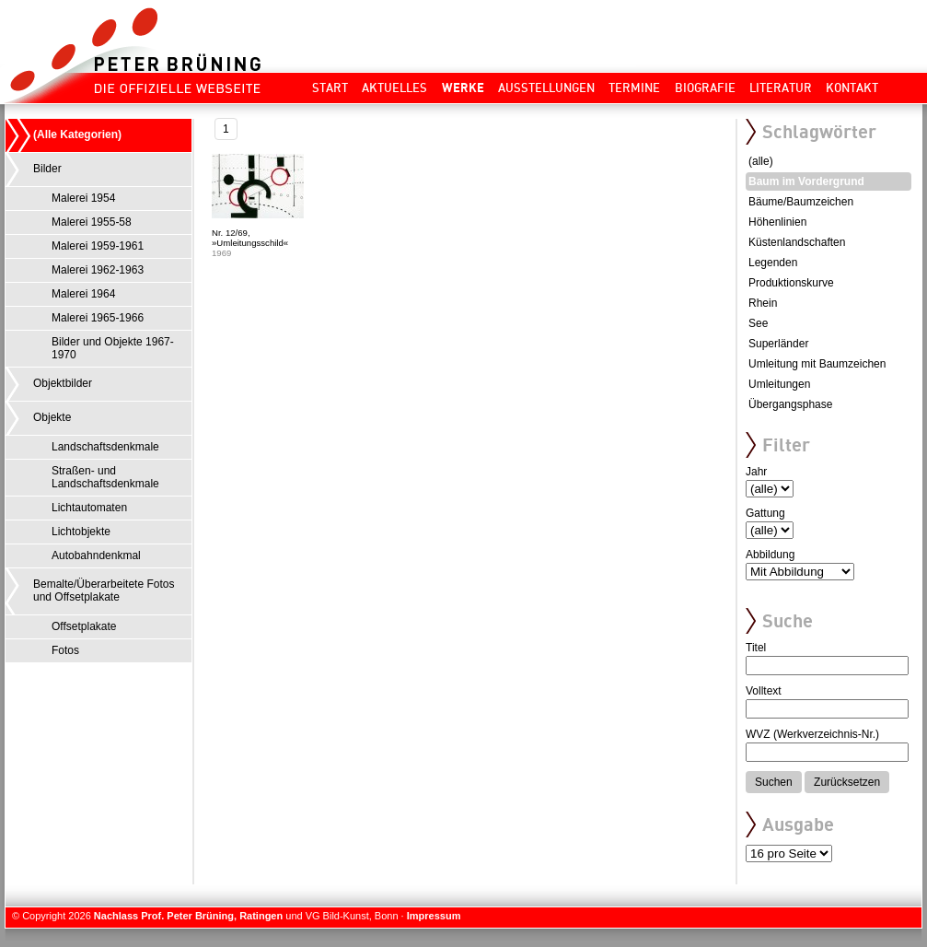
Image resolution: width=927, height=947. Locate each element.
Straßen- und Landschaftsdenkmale (105, 477)
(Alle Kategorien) (77, 134)
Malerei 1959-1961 (98, 246)
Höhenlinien (777, 222)
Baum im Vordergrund (806, 181)
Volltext (764, 690)
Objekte (52, 417)
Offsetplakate (84, 626)
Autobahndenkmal (96, 555)
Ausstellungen (546, 87)
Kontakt (852, 87)
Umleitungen (779, 384)
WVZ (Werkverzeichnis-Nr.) (812, 734)
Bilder (47, 168)
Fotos (65, 650)
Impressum (434, 915)
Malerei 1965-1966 (98, 317)
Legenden (772, 262)
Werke (463, 87)
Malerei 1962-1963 (98, 269)
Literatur (780, 87)
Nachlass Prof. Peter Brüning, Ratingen (188, 915)
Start (330, 87)
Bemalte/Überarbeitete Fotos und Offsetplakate (103, 590)
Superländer (778, 343)
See (758, 323)
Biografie (705, 87)
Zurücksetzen (847, 782)
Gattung (765, 513)
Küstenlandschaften (796, 242)
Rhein (762, 303)
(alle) (760, 161)
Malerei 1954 (83, 198)
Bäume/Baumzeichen (800, 201)
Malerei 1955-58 (92, 222)
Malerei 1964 (83, 293)
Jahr (756, 471)
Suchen (774, 782)
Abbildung (770, 554)
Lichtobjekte (81, 531)
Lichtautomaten (89, 507)
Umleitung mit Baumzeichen (817, 363)
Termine (634, 87)
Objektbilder (62, 383)
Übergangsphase (790, 404)
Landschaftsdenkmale (105, 446)
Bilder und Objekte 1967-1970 (113, 348)
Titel (756, 647)
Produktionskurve (791, 282)
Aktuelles (394, 87)
